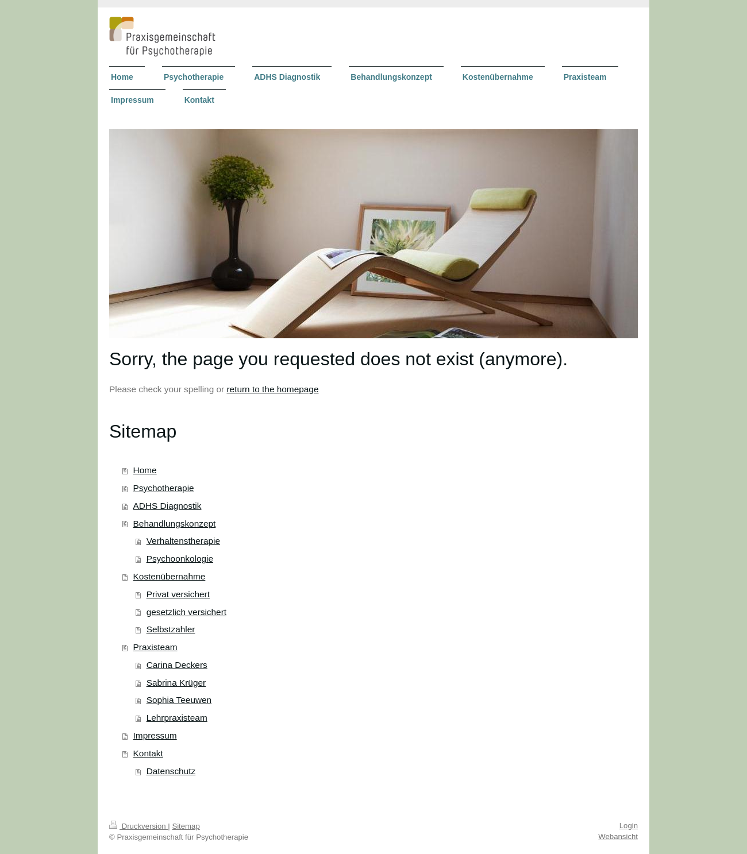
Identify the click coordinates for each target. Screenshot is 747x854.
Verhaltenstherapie (183, 541)
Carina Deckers (177, 665)
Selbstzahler (171, 629)
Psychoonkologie (180, 558)
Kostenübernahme (169, 576)
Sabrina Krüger (176, 682)
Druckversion (138, 826)
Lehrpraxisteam (177, 717)
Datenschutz (171, 771)
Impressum (155, 735)
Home (145, 470)
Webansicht (618, 836)
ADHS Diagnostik (167, 506)
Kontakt (148, 753)
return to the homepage (272, 389)
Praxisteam (155, 647)
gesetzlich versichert (186, 612)
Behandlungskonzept (174, 523)
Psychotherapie (163, 488)
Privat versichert (178, 594)
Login (628, 825)
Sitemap (185, 826)
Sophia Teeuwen (179, 700)
